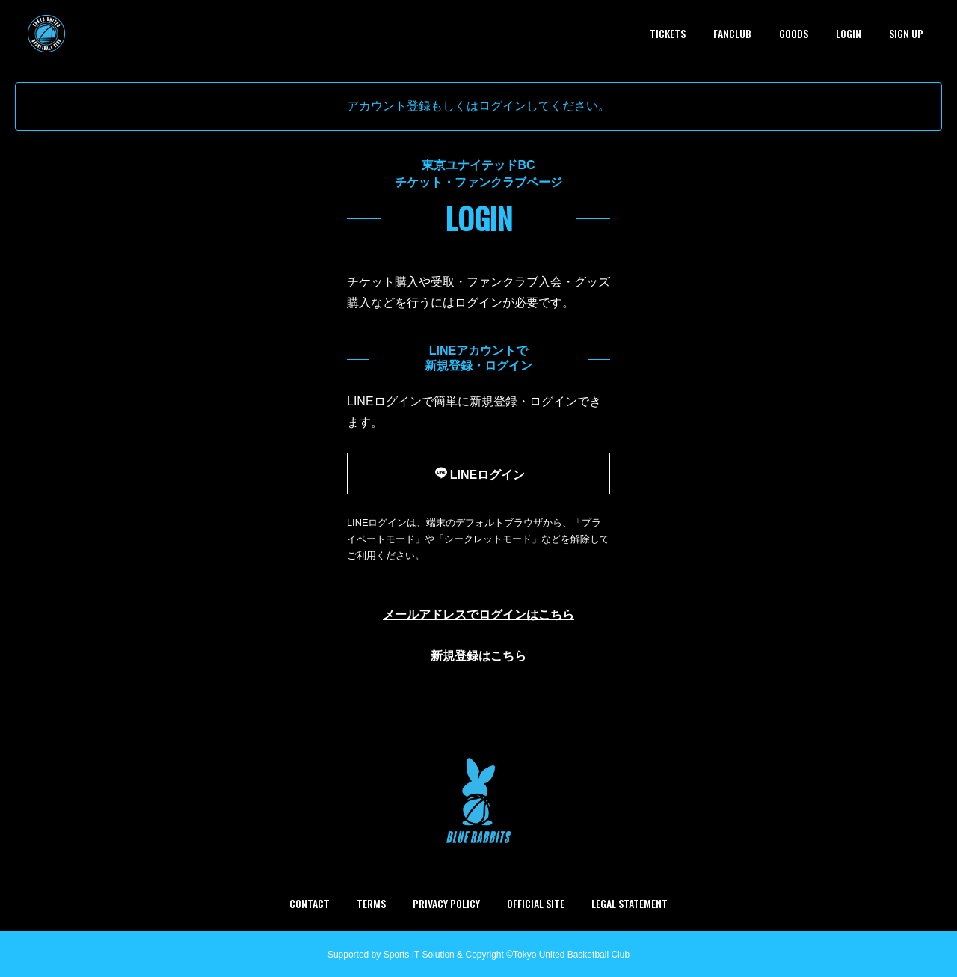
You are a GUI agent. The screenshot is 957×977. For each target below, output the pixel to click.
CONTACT (309, 903)
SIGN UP (906, 33)
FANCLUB (732, 33)
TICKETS (668, 33)
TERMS (371, 903)
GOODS (793, 33)
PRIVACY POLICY (446, 903)
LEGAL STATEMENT (629, 903)
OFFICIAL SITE (535, 903)
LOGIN (848, 33)
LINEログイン (478, 473)
